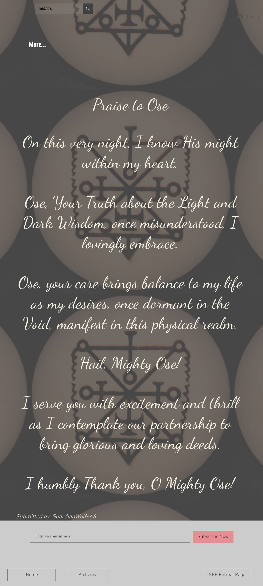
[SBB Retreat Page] (227, 575)
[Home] (32, 575)
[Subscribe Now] (213, 537)
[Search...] (55, 8)
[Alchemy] (87, 575)
